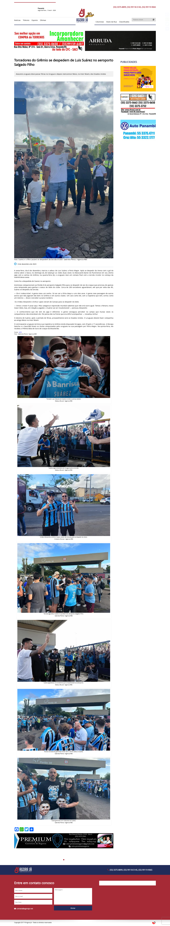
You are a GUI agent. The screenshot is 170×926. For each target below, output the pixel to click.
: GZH (20, 332)
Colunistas (100, 22)
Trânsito (26, 20)
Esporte (35, 20)
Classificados (124, 22)
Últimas (43, 20)
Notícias (17, 20)
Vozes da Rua (111, 22)
